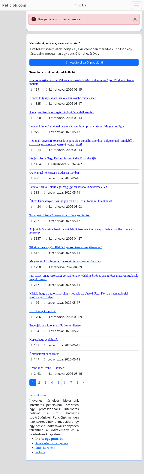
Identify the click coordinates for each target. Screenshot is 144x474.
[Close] (135, 19)
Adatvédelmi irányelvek (51, 443)
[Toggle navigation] (136, 5)
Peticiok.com (14, 5)
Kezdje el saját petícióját (84, 62)
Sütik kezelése (45, 448)
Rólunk (40, 452)
